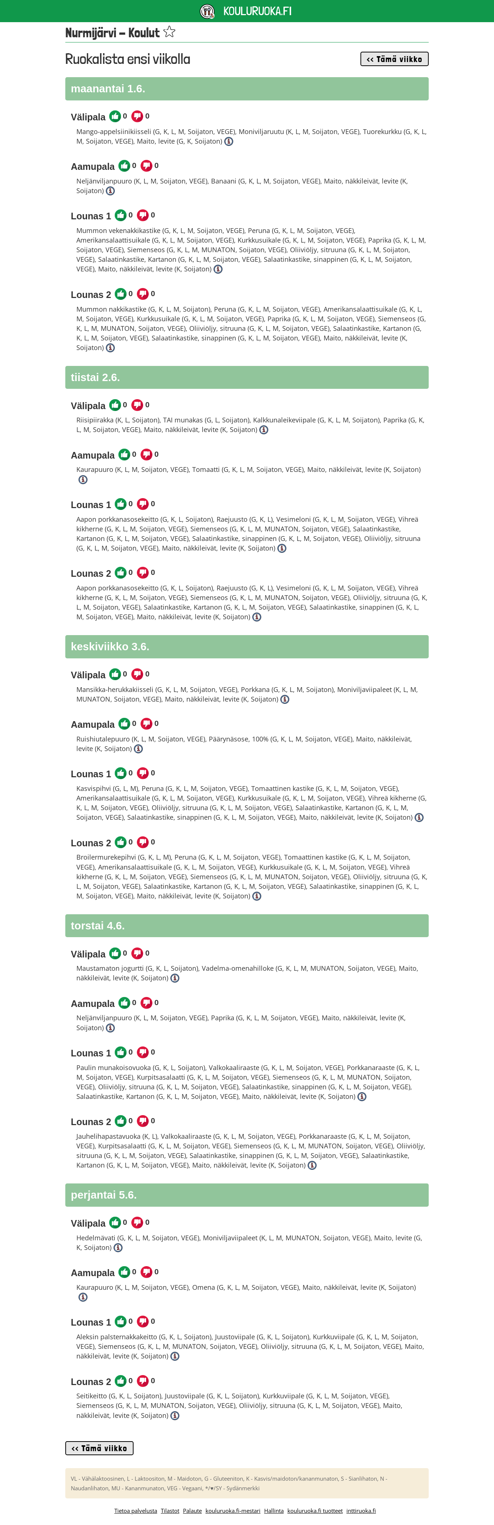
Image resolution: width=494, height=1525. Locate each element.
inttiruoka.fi (361, 1510)
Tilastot (170, 1510)
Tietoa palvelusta (135, 1510)
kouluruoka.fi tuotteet (315, 1510)
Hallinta (274, 1510)
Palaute (192, 1510)
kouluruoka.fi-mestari (232, 1510)
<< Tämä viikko (394, 59)
